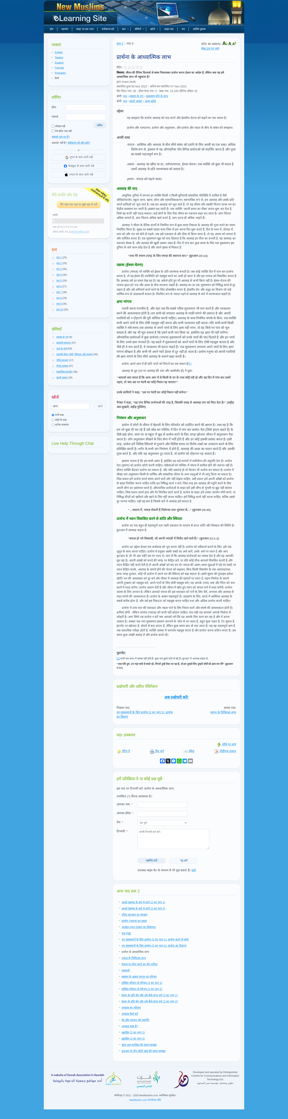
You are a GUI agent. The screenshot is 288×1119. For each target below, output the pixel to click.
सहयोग (64, 29)
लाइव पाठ (169, 29)
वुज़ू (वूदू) (126, 933)
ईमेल (54, 107)
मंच (183, 29)
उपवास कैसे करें (130, 1013)
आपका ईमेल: (125, 813)
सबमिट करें (151, 860)
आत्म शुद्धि (150, 101)
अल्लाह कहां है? (130, 1026)
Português (60, 73)
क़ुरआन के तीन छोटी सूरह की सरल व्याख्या (144, 1051)
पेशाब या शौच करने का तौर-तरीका (140, 964)
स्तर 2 (120, 43)
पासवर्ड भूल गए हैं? (61, 136)
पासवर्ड (55, 116)
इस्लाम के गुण (136, 96)
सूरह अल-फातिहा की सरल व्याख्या (139, 1044)
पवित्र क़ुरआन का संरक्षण (134, 914)
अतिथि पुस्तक (199, 29)
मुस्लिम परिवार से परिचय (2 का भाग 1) (142, 982)
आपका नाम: (124, 804)
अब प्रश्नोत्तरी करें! (176, 697)
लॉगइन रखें (58, 126)
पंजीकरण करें (108, 29)
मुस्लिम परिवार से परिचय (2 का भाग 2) (142, 989)
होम (51, 29)
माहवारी (126, 970)
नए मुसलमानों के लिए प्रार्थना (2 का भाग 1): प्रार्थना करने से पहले (155, 939)
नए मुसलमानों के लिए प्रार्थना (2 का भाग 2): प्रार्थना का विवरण (154, 945)
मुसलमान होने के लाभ (157, 96)
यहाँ (193, 870)
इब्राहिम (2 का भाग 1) (133, 1032)
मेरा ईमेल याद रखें (62, 131)
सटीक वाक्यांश (60, 424)
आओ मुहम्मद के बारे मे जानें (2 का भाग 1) (143, 902)
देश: (120, 822)
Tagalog (59, 57)
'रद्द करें (183, 860)
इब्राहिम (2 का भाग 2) (133, 1038)
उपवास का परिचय (131, 1007)
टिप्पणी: (122, 831)
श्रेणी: (119, 96)
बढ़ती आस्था (135, 101)
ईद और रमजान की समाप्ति (135, 1020)
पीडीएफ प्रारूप (225, 751)
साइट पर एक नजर (85, 29)
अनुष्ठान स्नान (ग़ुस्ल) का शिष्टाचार (139, 927)
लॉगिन (100, 125)
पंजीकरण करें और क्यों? (78, 142)
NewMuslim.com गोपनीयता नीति (145, 1100)
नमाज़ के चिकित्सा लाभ (223, 712)
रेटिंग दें (123, 751)
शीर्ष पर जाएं (226, 744)
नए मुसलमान (81, 14)
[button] (53, 257)
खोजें (154, 29)
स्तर (125, 29)
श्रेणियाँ (139, 29)
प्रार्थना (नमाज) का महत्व (134, 921)
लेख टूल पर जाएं (210, 48)
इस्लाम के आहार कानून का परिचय (139, 976)
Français (59, 67)
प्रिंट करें (157, 751)
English (59, 52)
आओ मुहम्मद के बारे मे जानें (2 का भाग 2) (143, 908)
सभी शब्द (58, 414)
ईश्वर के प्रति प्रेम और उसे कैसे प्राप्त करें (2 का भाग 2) (150, 1001)
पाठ (125, 96)
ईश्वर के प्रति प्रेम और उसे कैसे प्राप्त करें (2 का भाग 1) (150, 995)
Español (59, 62)
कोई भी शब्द (59, 419)
